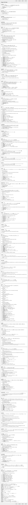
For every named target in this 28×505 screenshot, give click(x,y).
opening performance (5, 317)
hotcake (2, 162)
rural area (4, 480)
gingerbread (3, 182)
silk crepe (4, 179)
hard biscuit (4, 217)
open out (4, 314)
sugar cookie (4, 209)
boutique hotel (4, 7)
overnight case (4, 441)
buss (2, 271)
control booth (4, 102)
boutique (2, 4)
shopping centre (5, 64)
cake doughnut (4, 135)
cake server (4, 197)
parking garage (4, 87)
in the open (4, 313)
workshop (2, 74)
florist (2, 27)
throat (2, 366)
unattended (3, 454)
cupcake (2, 224)
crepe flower (4, 176)
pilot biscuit (4, 220)
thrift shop (4, 146)
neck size (4, 362)
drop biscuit (4, 216)
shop (2, 44)
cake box (4, 198)
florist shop (4, 31)
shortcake (2, 260)
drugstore (2, 69)
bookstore (2, 10)
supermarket (3, 392)
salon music (4, 41)
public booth (4, 103)
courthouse (3, 124)
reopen (2, 323)
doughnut (2, 131)
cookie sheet (4, 208)
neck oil (4, 363)
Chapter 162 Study (4, 2)
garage (2, 81)
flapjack (2, 157)
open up (4, 311)
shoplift (2, 90)
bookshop (2, 16)
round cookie (4, 207)
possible (2, 379)
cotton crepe (4, 178)
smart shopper (4, 65)
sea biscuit (4, 219)
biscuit (2, 212)
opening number (5, 315)
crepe (2, 168)
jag (1, 398)
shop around (4, 63)
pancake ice (4, 153)
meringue (2, 229)
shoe (2, 106)
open (2, 284)
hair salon (4, 40)
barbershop (3, 22)
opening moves (4, 316)
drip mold (4, 251)
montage (2, 464)
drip (1, 234)
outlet (2, 337)
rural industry (4, 481)
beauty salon (4, 39)
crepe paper (4, 177)
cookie (2, 202)
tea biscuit (4, 221)
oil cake (4, 199)
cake (2, 189)
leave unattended (5, 461)
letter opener (4, 318)
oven (2, 266)
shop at (3, 62)
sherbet (2, 254)
